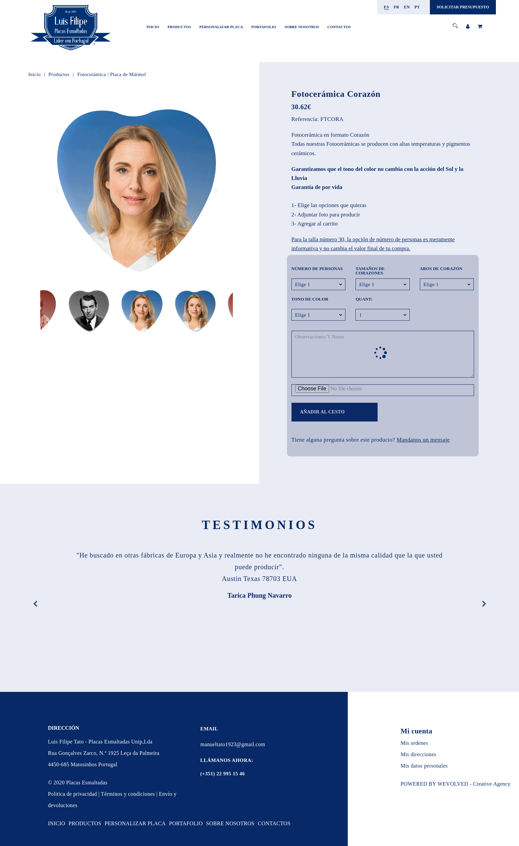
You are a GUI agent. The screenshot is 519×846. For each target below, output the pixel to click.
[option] (136, 190)
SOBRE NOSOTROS (301, 27)
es (386, 7)
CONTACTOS (339, 27)
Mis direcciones (419, 754)
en (407, 7)
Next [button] (216, 190)
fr (396, 7)
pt (417, 7)
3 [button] (138, 321)
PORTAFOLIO (263, 27)
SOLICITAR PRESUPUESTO (463, 7)
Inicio (152, 27)
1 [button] (128, 321)
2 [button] (133, 321)
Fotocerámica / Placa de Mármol (111, 74)
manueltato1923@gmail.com (232, 744)
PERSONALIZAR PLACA (221, 27)
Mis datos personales (424, 766)
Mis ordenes (414, 743)
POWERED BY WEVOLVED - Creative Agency (456, 784)
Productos (179, 27)
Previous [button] (57, 190)
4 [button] (143, 321)
